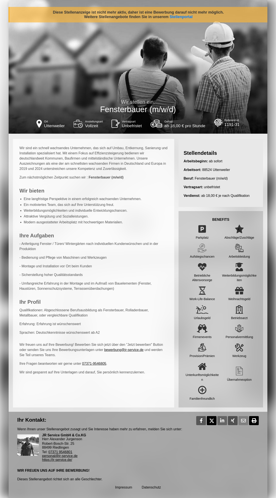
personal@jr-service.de (60, 456)
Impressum (123, 487)
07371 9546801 (60, 452)
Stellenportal (181, 17)
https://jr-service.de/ (57, 460)
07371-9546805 (94, 363)
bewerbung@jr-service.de (124, 350)
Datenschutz (151, 487)
